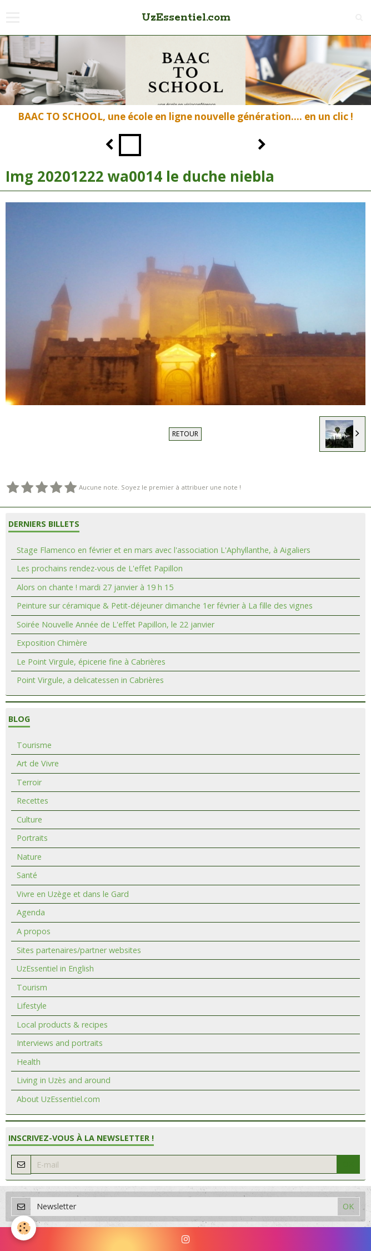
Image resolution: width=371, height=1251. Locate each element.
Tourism (32, 987)
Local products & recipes (62, 1024)
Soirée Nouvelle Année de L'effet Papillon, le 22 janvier (115, 624)
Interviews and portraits (60, 1043)
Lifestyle (32, 1005)
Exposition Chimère (52, 642)
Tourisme (34, 745)
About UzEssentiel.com (58, 1099)
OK (348, 1164)
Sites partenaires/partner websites (79, 950)
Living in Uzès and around (64, 1080)
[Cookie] (23, 1227)
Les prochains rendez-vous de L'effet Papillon (100, 568)
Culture (29, 819)
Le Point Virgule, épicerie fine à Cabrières (91, 661)
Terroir (29, 782)
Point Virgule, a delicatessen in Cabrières (90, 680)
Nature (29, 856)
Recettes (32, 800)
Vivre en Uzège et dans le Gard (73, 894)
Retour (185, 433)
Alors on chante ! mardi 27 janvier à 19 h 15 (95, 587)
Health (29, 1061)
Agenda (31, 912)
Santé (27, 875)
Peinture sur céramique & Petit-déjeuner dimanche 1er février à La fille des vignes (165, 605)
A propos (34, 931)
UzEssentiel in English (55, 968)
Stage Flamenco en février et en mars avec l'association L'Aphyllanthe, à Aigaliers (163, 550)
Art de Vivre (38, 763)
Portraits (32, 838)
